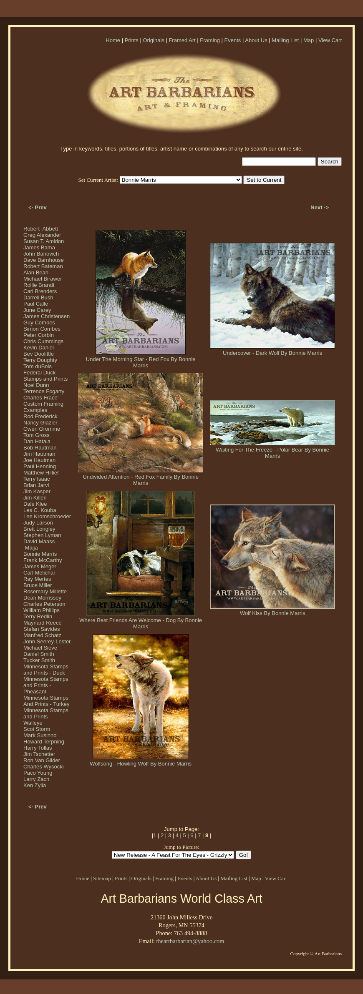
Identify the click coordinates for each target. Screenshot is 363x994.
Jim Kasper (36, 491)
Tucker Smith (39, 660)
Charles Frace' (40, 397)
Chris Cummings (43, 341)
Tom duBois (37, 366)
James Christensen (46, 316)
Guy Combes (39, 322)
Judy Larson (38, 523)
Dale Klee (35, 504)
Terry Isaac (36, 479)
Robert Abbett (40, 229)
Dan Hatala (36, 441)
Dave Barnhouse (43, 260)
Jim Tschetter (39, 754)
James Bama (39, 247)
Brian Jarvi (36, 485)
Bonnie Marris (40, 554)
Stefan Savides (41, 629)
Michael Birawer (42, 279)
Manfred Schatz (42, 635)
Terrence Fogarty (43, 391)
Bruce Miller (37, 585)
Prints (132, 40)
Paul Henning (39, 466)
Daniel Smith (38, 654)
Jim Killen (35, 497)
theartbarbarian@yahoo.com (190, 941)
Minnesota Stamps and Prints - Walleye (45, 716)
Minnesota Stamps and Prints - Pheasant (45, 685)
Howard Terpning (43, 741)
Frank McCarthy (42, 560)
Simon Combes (41, 329)
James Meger (39, 566)
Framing (210, 40)
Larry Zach (36, 779)
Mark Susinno (39, 735)
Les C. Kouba (39, 510)
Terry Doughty (40, 360)
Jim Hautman (39, 454)
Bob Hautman (40, 447)
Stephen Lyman (42, 535)
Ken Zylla (34, 785)
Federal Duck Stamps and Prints (45, 375)
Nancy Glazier (40, 422)
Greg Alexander (42, 235)
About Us (256, 40)
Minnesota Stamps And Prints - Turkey (46, 701)
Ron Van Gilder (41, 760)
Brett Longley (39, 529)
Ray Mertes (37, 579)
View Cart (330, 40)
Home (113, 40)
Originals (153, 40)
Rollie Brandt (38, 285)
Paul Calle (35, 304)
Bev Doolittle (38, 354)
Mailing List (285, 40)
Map (308, 40)
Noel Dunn (36, 385)
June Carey (37, 310)
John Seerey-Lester (47, 641)
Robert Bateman (43, 266)
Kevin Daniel (38, 347)
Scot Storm (36, 729)
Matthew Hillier (41, 472)
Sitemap (102, 878)
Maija (30, 548)
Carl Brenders (40, 291)
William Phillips (41, 610)
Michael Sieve (40, 648)
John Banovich (41, 254)
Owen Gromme (41, 429)
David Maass (39, 541)
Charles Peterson (44, 604)
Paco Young (37, 773)
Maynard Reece (42, 623)
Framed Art (182, 40)
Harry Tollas (37, 748)
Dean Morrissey (42, 598)
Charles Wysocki (43, 766)
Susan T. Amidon (43, 241)
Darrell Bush (38, 297)
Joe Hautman (39, 460)
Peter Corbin (38, 335)
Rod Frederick (40, 416)
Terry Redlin (37, 616)
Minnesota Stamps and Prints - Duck (45, 669)
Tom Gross (36, 435)
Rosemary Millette (45, 591)
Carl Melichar (39, 573)
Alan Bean (35, 272)
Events (232, 40)
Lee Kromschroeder (47, 516)
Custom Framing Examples (43, 407)
